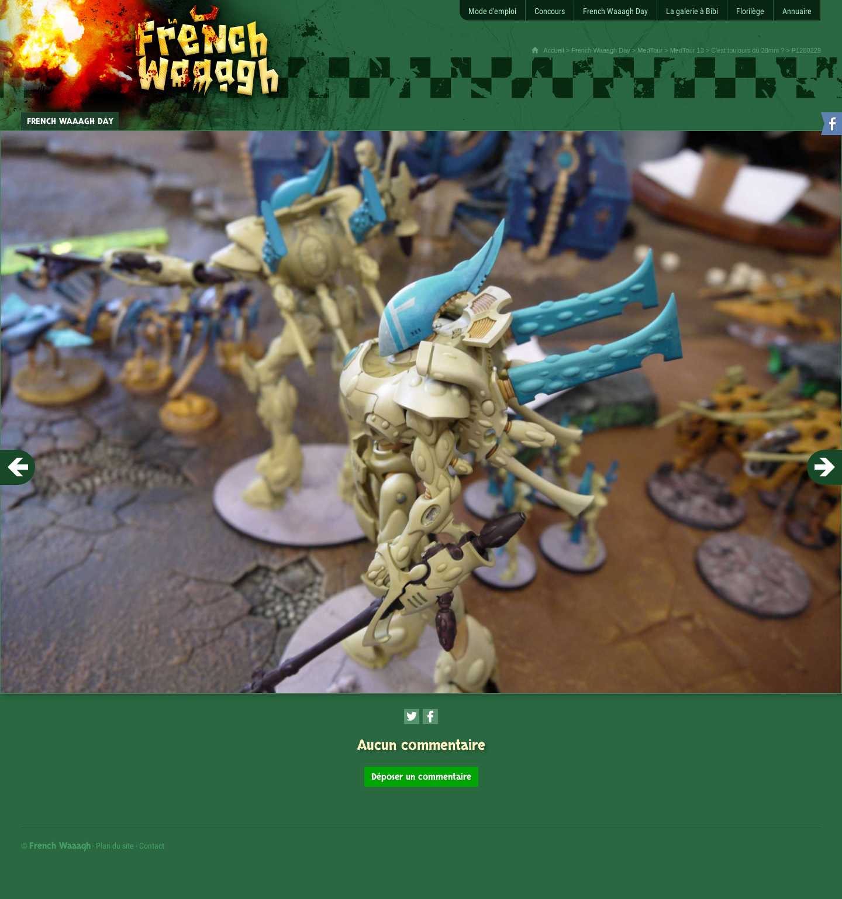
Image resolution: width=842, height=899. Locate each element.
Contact (151, 845)
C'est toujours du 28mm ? (747, 50)
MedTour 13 (687, 50)
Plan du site (115, 845)
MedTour (649, 50)
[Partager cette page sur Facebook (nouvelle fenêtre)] (430, 716)
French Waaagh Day (600, 50)
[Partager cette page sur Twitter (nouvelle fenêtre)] (411, 716)
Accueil (553, 50)
